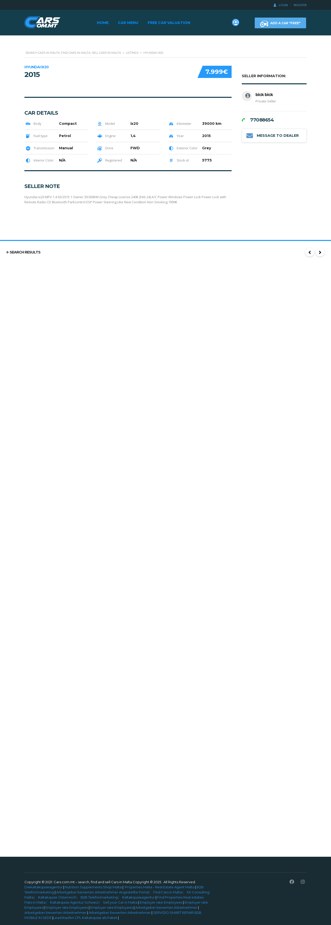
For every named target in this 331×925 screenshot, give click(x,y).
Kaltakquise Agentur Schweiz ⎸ (76, 902)
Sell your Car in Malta (120, 902)
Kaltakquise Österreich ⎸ (59, 897)
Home (103, 22)
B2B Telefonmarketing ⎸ (101, 897)
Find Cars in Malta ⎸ (170, 892)
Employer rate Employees (161, 902)
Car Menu (128, 22)
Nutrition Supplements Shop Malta (93, 887)
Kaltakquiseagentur (139, 897)
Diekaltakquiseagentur (43, 887)
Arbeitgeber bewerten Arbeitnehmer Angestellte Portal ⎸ (104, 892)
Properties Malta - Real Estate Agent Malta (159, 887)
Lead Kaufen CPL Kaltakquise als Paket (85, 918)
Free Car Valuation (169, 22)
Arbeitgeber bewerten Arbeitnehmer (166, 907)
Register (300, 5)
